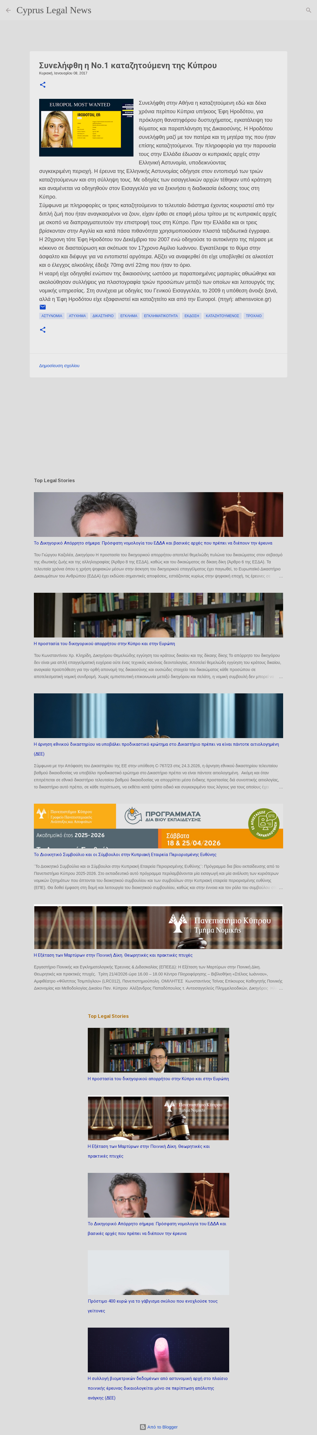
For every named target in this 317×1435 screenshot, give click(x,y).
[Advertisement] (158, 427)
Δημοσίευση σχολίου (59, 365)
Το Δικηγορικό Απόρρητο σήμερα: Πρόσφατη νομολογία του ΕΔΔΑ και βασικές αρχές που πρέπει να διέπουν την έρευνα (153, 543)
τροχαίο (254, 316)
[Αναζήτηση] (99, 10)
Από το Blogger (158, 1426)
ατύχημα (77, 316)
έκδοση (191, 316)
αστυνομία (52, 316)
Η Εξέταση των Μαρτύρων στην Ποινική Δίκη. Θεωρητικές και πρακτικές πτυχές (113, 955)
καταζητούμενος (222, 316)
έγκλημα (128, 316)
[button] (42, 85)
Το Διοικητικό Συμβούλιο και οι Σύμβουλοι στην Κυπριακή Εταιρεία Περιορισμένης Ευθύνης (125, 854)
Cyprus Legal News (53, 10)
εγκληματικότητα (161, 316)
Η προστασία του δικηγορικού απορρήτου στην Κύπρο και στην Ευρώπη (104, 643)
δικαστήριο (103, 316)
